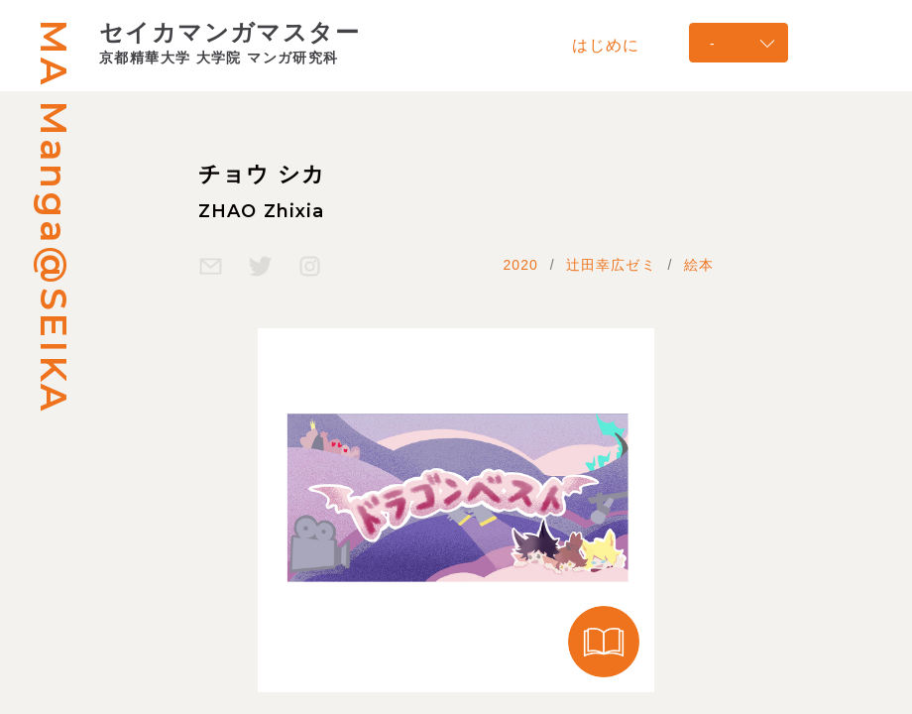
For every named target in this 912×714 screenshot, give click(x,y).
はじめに (605, 45)
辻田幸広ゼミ (611, 265)
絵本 (699, 265)
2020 (520, 265)
